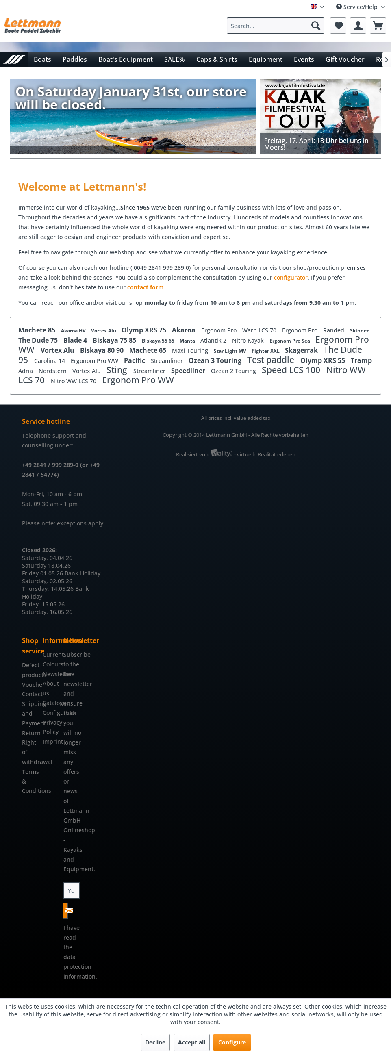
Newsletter (51, 674)
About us (51, 688)
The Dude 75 (38, 340)
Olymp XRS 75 (145, 330)
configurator (291, 277)
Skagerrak (302, 350)
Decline (155, 1042)
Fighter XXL (266, 350)
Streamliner (168, 361)
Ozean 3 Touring (216, 360)
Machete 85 (37, 330)
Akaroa (184, 330)
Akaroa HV (74, 330)
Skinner (359, 330)
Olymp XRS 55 (323, 360)
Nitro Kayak (248, 340)
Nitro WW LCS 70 (74, 381)
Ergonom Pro (219, 330)
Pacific (135, 360)
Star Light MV (231, 350)
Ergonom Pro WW (95, 361)
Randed (334, 330)
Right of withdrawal (30, 752)
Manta (188, 340)
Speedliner (189, 370)
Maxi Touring (191, 350)
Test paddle (271, 359)
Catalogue (51, 703)
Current (51, 654)
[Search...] (275, 25)
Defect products (30, 670)
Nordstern (53, 371)
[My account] (358, 25)
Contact (30, 694)
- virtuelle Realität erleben (264, 454)
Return (30, 733)
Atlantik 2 (214, 340)
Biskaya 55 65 (159, 340)
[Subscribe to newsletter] (65, 911)
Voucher (30, 684)
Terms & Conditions (30, 781)
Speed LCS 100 (292, 370)
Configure (232, 1042)
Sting (117, 370)
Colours (51, 664)
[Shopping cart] (378, 25)
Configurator (51, 712)
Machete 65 (148, 350)
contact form (145, 287)
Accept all (191, 1042)
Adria (26, 371)
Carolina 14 (50, 361)
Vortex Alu (104, 330)
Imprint (51, 741)
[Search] (315, 25)
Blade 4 (76, 340)
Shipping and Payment (30, 713)
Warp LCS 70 (260, 330)
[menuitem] (277, 25)
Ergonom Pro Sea (290, 340)
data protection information (79, 966)
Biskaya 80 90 (102, 350)
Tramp (361, 360)
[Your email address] (71, 890)
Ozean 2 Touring (234, 371)
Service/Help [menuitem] (357, 7)
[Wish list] (338, 25)
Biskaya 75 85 (115, 340)
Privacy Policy (51, 727)
